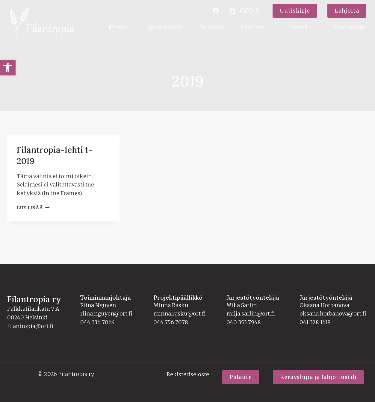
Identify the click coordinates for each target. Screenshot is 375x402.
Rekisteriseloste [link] (188, 374)
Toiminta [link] (211, 27)
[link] (8, 67)
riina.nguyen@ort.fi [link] (106, 313)
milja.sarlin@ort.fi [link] (250, 313)
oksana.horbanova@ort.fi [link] (333, 313)
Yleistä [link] (298, 27)
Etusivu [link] (119, 27)
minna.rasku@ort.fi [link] (179, 313)
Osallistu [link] (252, 27)
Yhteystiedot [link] (349, 27)
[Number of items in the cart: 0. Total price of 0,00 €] (244, 11)
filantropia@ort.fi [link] (30, 326)
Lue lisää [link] (33, 196)
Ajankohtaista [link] (164, 27)
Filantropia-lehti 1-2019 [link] (62, 149)
